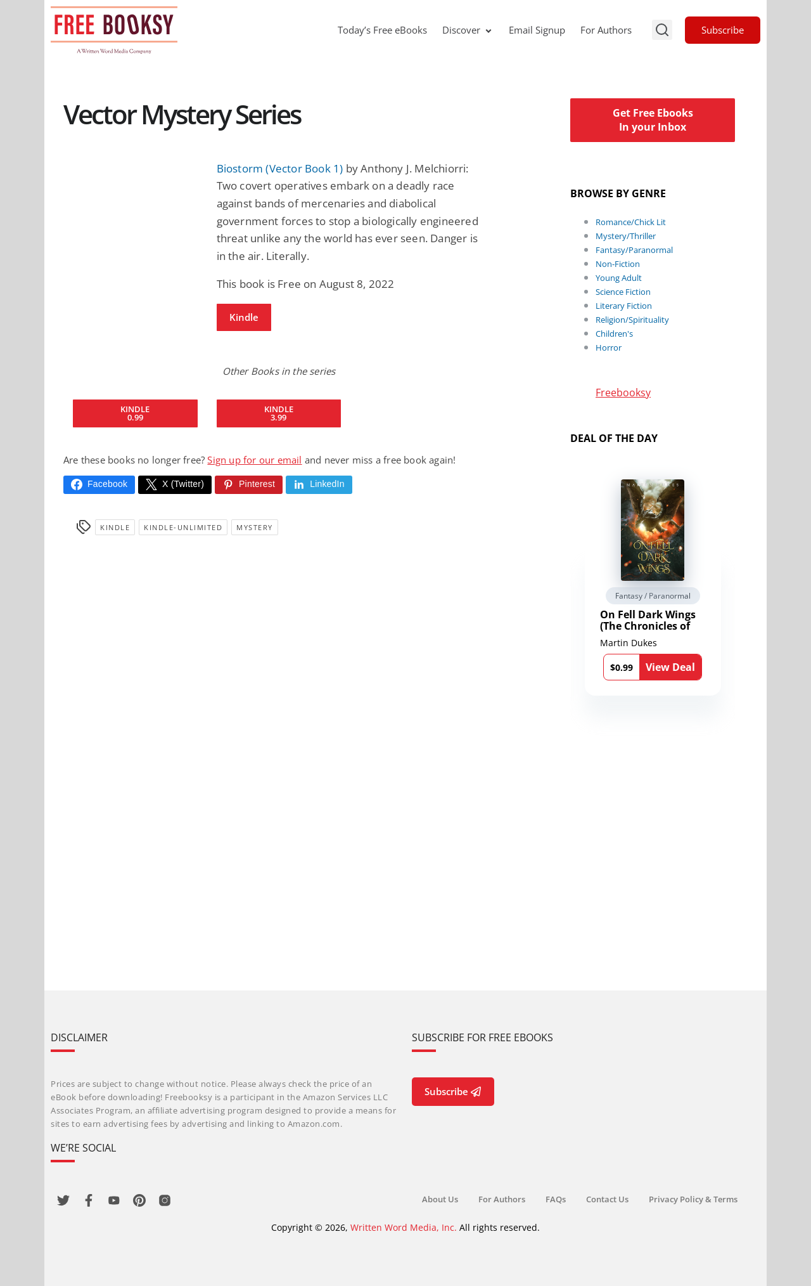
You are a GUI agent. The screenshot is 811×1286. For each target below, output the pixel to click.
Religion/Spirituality (632, 319)
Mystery (254, 527)
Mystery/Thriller (626, 236)
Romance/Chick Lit (631, 222)
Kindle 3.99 (278, 413)
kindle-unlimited (183, 527)
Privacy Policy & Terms (693, 1199)
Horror (609, 347)
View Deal (670, 667)
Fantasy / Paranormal (653, 595)
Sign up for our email (254, 459)
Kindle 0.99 (135, 413)
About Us (440, 1199)
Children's (614, 333)
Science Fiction (623, 291)
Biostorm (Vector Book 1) (280, 168)
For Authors (606, 29)
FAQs (556, 1199)
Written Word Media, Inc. (403, 1227)
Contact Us (607, 1199)
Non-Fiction (618, 264)
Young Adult (619, 277)
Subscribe (722, 29)
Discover (468, 29)
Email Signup (537, 29)
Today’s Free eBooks (382, 29)
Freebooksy (623, 392)
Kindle (244, 317)
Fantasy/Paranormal (634, 250)
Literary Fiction (624, 305)
